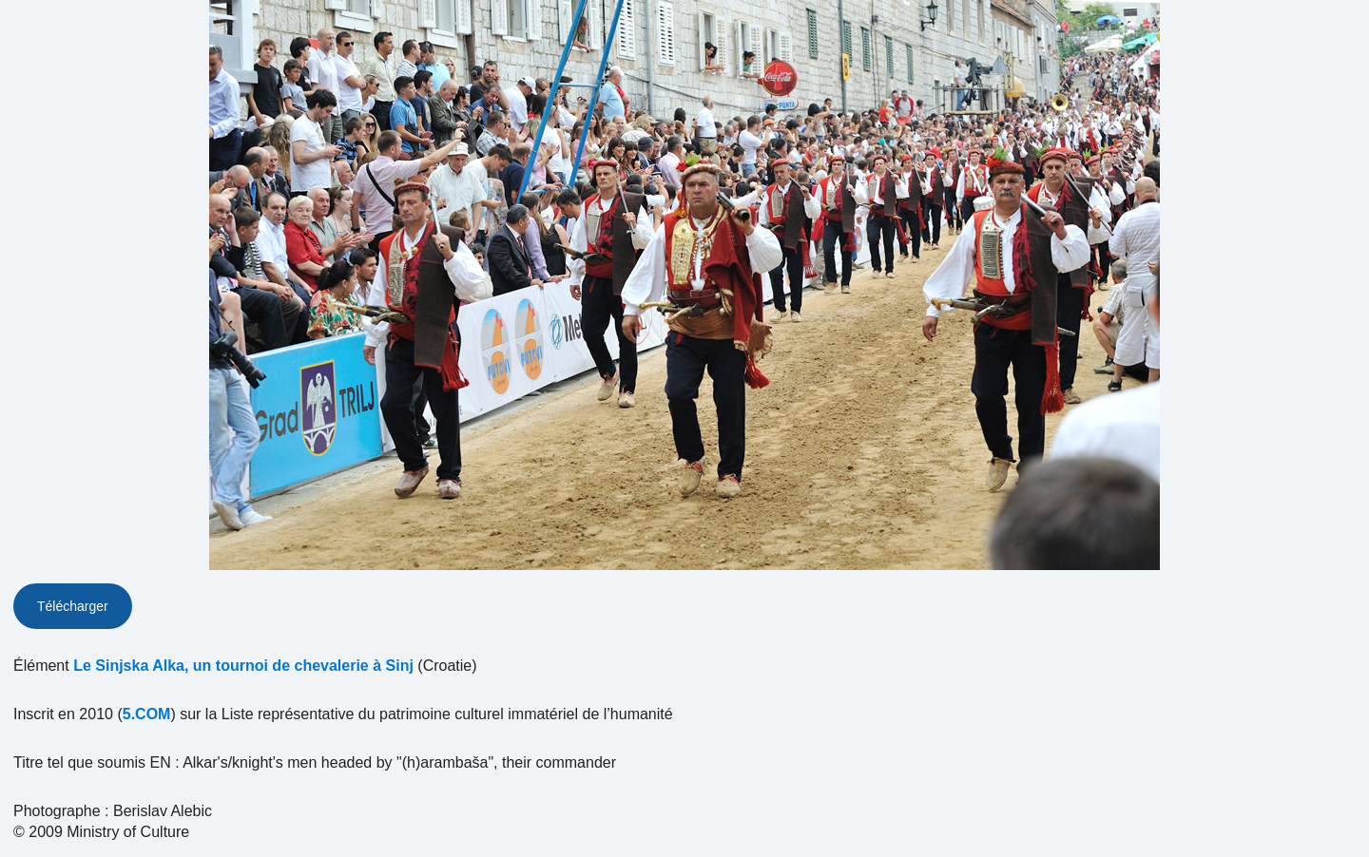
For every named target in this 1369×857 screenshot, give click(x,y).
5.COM (147, 714)
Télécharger (72, 606)
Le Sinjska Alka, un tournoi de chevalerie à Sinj (243, 665)
